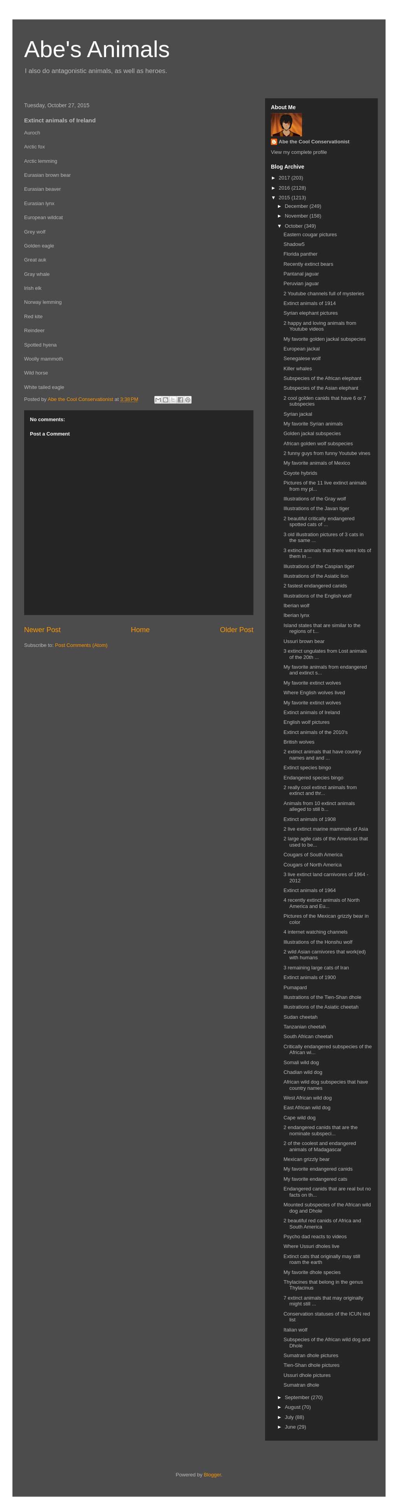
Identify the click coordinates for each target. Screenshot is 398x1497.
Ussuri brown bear (304, 641)
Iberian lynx (296, 615)
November (297, 216)
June (291, 1427)
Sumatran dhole (301, 1385)
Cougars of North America (312, 865)
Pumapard (295, 987)
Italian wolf (295, 1330)
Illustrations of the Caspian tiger (318, 566)
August (293, 1407)
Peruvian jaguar (301, 283)
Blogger (212, 1475)
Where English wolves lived (314, 692)
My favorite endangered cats (315, 1179)
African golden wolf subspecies (318, 443)
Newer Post (42, 630)
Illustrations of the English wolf (317, 596)
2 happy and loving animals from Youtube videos (319, 326)
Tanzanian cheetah (304, 1027)
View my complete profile (299, 152)
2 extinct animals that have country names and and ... (322, 755)
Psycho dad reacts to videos (315, 1236)
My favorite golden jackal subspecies (324, 339)
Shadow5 (293, 244)
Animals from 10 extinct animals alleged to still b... (319, 806)
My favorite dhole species (311, 1272)
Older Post (236, 630)
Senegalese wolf (301, 358)
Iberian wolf (296, 605)
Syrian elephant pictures (310, 313)
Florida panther (300, 254)
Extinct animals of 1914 (309, 303)
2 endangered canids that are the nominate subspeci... (320, 1130)
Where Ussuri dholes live (311, 1246)
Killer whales (297, 368)
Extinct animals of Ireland (311, 712)
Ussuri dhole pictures (306, 1375)
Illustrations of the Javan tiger (316, 508)
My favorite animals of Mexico (316, 463)
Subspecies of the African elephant (322, 378)
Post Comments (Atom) (81, 645)
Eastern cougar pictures (310, 234)
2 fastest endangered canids (315, 586)
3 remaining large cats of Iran (316, 968)
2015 (285, 197)
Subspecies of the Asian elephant (320, 388)
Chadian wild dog (302, 1072)
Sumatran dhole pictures (310, 1355)
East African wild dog (306, 1107)
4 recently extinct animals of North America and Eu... (321, 903)
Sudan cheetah (300, 1017)
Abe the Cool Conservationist (314, 142)
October (294, 226)
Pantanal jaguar (301, 274)
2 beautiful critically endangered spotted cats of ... (318, 522)
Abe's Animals (97, 49)
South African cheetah (308, 1036)
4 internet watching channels (315, 932)
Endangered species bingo (313, 778)
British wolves (298, 742)
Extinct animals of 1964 (309, 890)
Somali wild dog (301, 1062)
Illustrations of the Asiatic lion (315, 576)
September (298, 1397)
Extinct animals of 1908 (309, 819)
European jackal (301, 349)
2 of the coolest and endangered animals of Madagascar (319, 1146)
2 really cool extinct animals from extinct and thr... (320, 790)
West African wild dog (307, 1098)
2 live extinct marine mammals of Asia (325, 829)
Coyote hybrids (300, 473)
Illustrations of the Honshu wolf (317, 942)
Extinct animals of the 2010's (315, 732)
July (290, 1417)
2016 (285, 188)
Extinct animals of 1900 (309, 977)
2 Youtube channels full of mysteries (323, 293)
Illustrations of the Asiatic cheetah (320, 1007)
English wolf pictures (306, 722)
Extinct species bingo (307, 767)
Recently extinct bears (308, 264)
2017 (285, 178)
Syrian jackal (297, 414)
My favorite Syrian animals (312, 424)
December (297, 206)
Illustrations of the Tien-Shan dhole (322, 997)
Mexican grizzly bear (306, 1159)
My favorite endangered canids (318, 1169)
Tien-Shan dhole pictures (311, 1365)
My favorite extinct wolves (312, 683)
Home (140, 630)
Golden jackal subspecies (311, 433)
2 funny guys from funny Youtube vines (326, 453)
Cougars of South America (312, 854)
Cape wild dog (299, 1118)
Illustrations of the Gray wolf (314, 499)
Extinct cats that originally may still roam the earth (321, 1259)
